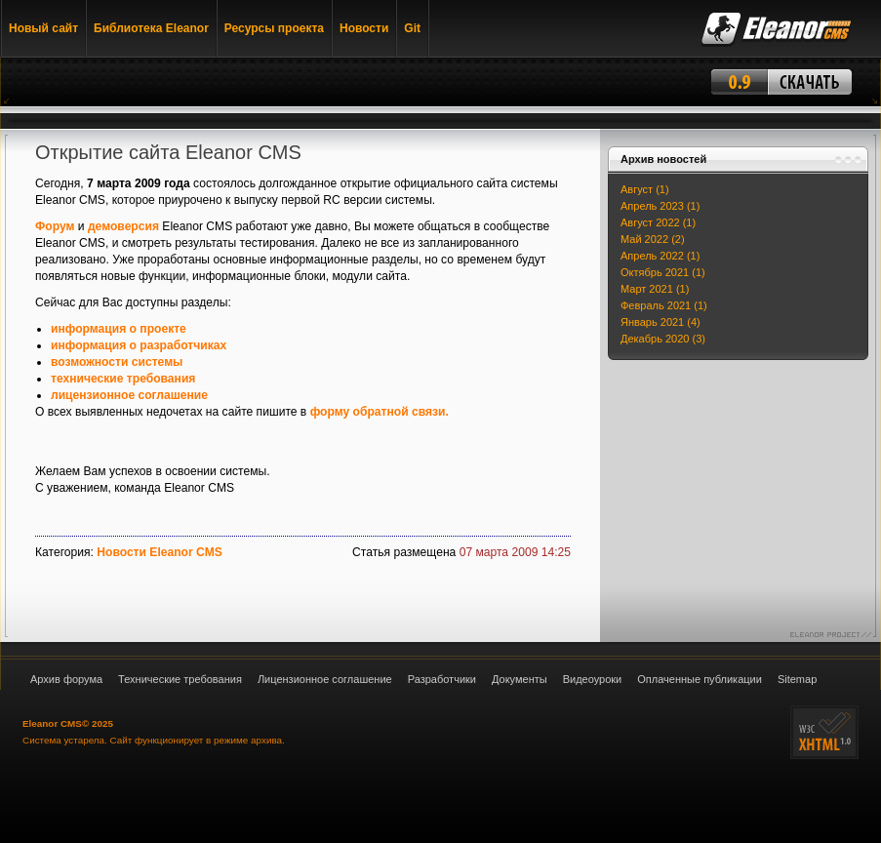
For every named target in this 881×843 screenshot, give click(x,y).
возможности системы (116, 362)
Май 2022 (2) (653, 239)
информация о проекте (118, 329)
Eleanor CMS (52, 723)
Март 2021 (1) (655, 289)
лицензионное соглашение (129, 395)
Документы (519, 679)
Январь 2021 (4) (661, 322)
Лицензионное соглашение (325, 679)
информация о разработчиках (138, 345)
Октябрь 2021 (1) (663, 272)
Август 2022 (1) (658, 222)
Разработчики (442, 679)
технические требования (123, 378)
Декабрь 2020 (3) (663, 338)
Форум (54, 226)
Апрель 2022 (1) (660, 255)
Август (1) (645, 189)
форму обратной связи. (379, 412)
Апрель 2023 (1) (660, 206)
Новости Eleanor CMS (159, 552)
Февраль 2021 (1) (664, 305)
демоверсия (123, 226)
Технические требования (180, 679)
